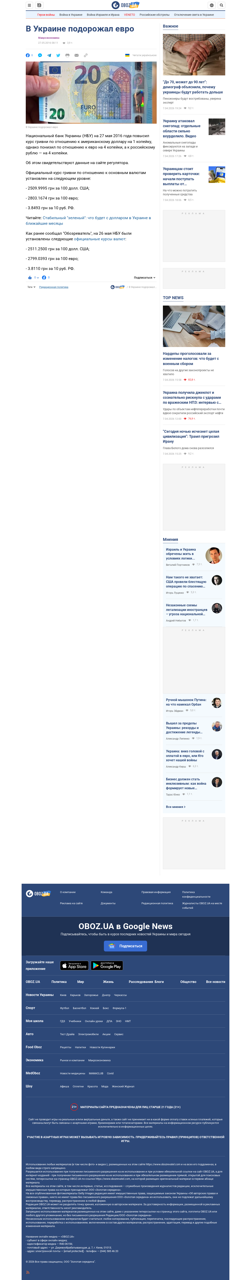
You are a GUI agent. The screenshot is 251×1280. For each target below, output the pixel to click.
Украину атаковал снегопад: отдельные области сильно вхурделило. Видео (182, 128)
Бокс (106, 1008)
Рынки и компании (72, 1060)
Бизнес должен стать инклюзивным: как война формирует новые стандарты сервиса (186, 783)
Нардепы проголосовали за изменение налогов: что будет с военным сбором (191, 358)
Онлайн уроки (94, 1021)
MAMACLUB (96, 1073)
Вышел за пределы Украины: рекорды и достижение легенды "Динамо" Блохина (183, 728)
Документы (108, 903)
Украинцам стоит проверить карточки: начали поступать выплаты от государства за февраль (184, 176)
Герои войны (46, 14)
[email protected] (73, 1251)
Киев (63, 995)
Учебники (75, 1021)
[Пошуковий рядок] (221, 5)
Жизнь (108, 982)
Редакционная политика (53, 287)
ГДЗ (62, 1021)
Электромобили (88, 1034)
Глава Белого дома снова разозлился (188, 448)
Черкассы (120, 995)
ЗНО (118, 1021)
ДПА (109, 1021)
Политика (59, 982)
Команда (106, 892)
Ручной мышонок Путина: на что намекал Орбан (186, 702)
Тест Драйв (67, 1034)
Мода (104, 1086)
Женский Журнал (123, 1086)
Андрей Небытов (176, 620)
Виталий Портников (178, 564)
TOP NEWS (173, 297)
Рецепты (65, 1047)
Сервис (118, 1034)
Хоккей (94, 1008)
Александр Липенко (177, 738)
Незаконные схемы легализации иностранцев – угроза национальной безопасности (186, 609)
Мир (80, 982)
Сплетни (78, 1086)
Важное (170, 26)
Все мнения (174, 807)
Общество (188, 982)
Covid (110, 1073)
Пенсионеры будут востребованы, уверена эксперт (192, 100)
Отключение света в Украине (194, 14)
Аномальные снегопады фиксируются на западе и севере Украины (180, 146)
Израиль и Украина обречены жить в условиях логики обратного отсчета (181, 554)
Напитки (80, 1047)
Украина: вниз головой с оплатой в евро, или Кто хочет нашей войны (185, 755)
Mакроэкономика (48, 37)
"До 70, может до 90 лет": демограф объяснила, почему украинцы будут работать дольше (193, 87)
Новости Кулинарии (102, 1047)
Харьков (75, 995)
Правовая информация (156, 892)
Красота (92, 1086)
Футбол (64, 1008)
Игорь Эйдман (174, 710)
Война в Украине (70, 14)
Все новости (215, 982)
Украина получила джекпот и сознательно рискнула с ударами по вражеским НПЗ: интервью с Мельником (192, 397)
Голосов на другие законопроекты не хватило (188, 372)
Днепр (106, 995)
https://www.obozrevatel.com (163, 1164)
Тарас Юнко (173, 794)
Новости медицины (72, 1073)
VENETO (129, 14)
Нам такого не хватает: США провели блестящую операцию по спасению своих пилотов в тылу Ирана (186, 582)
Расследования (141, 982)
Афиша (64, 1086)
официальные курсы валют (99, 239)
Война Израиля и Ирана (103, 14)
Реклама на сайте (71, 903)
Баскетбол (79, 1008)
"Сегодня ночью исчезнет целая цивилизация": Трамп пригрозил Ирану (191, 436)
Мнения (170, 539)
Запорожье (91, 995)
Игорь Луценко (175, 592)
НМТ (128, 1021)
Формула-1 (119, 1008)
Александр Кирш (176, 766)
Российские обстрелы (155, 14)
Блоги (159, 982)
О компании (68, 892)
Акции (106, 1034)
